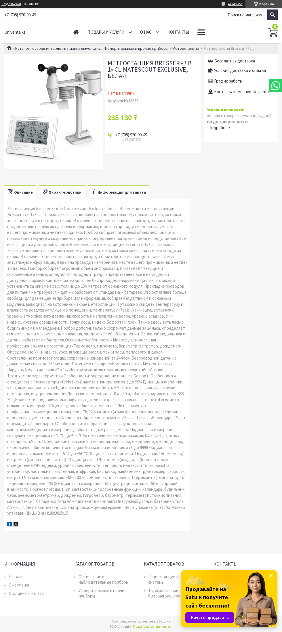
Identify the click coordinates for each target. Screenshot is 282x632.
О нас (146, 32)
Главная (76, 32)
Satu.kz (164, 621)
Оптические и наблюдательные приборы (104, 579)
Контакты (178, 32)
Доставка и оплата (26, 593)
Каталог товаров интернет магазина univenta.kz (58, 48)
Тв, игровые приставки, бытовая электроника (170, 593)
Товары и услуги (106, 32)
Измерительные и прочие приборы (136, 48)
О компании (20, 585)
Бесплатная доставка (234, 61)
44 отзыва (235, 4)
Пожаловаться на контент (153, 626)
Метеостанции (185, 48)
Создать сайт (11, 4)
